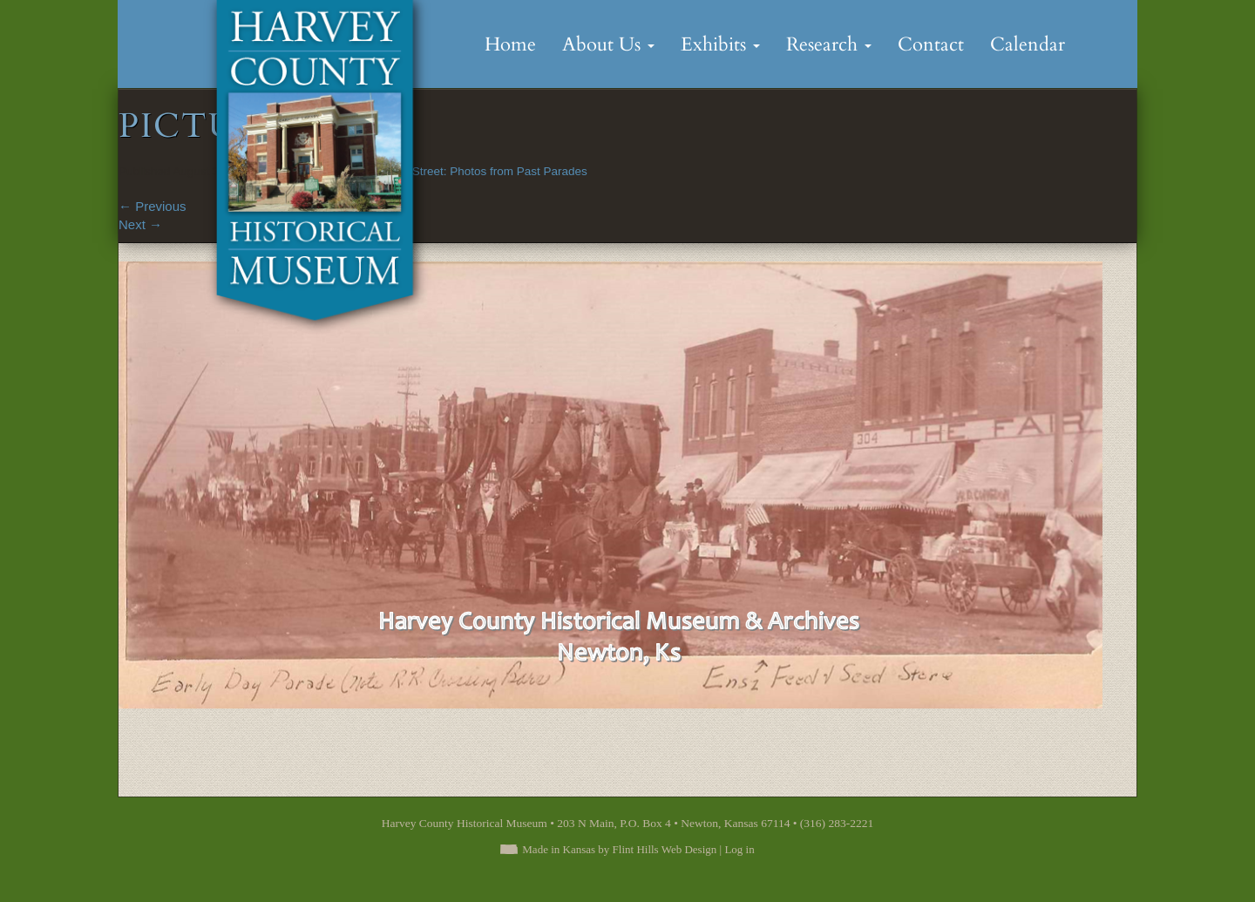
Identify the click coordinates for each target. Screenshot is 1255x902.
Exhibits (720, 44)
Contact (931, 44)
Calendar (1027, 44)
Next (140, 224)
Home (510, 44)
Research (829, 44)
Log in (739, 849)
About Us (608, 44)
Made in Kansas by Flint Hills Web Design (619, 849)
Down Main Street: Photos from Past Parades (468, 171)
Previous (153, 206)
